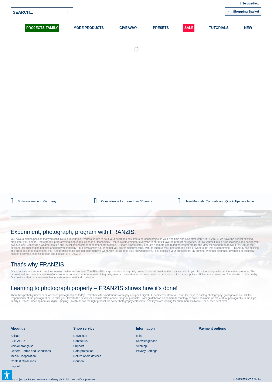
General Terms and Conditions (31, 351)
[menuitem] (42, 28)
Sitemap (141, 346)
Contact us (80, 341)
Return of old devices (87, 356)
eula (139, 336)
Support (78, 346)
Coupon (78, 361)
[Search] (68, 12)
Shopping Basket (243, 10)
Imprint (15, 366)
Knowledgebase (146, 341)
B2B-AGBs (18, 341)
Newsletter (80, 336)
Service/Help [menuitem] (250, 3)
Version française (22, 346)
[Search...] (42, 12)
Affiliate (15, 336)
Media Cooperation (23, 356)
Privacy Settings (146, 351)
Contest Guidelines (23, 361)
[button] (7, 375)
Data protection (83, 351)
